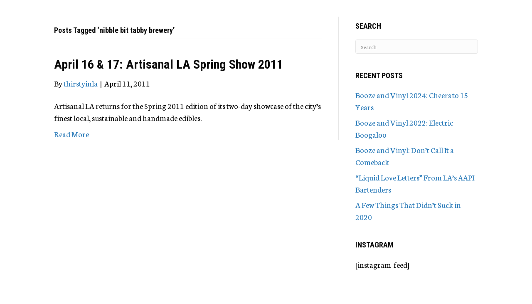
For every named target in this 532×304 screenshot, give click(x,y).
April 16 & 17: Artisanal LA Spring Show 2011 (168, 64)
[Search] (416, 47)
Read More (71, 134)
